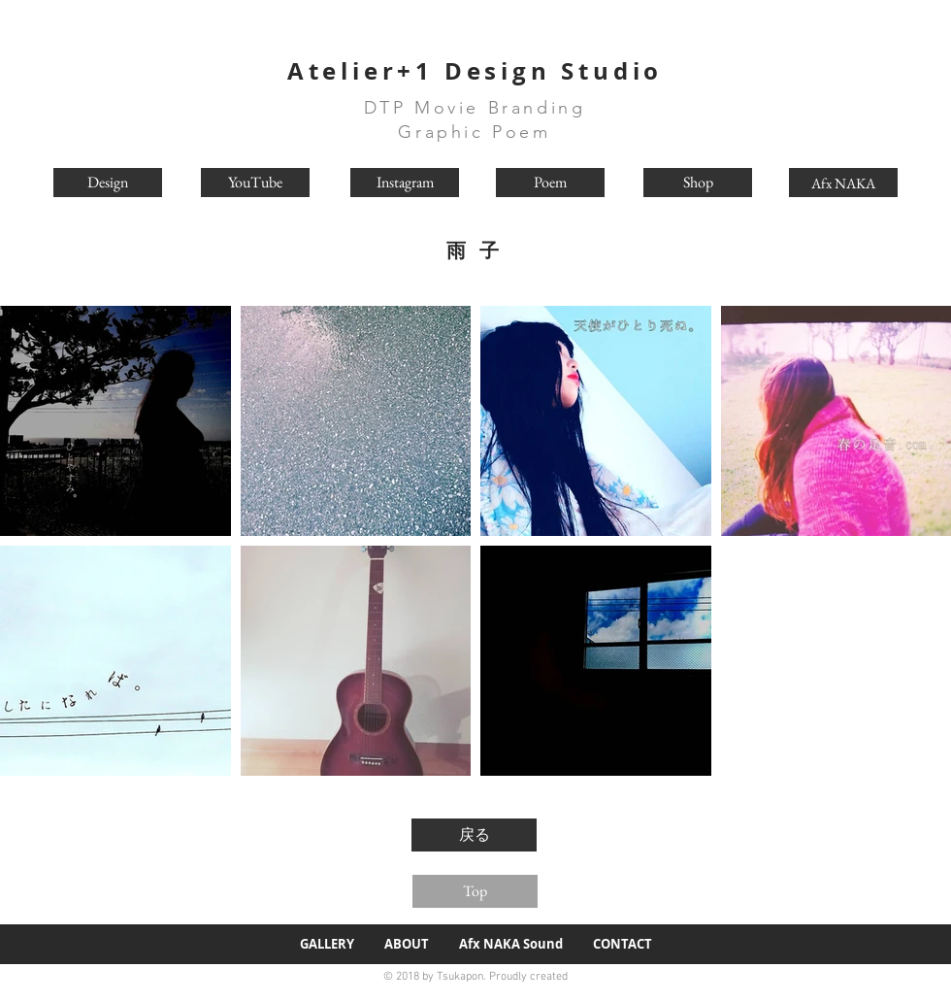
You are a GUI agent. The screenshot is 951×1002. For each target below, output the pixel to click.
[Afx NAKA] (843, 182)
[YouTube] (255, 182)
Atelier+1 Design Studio (475, 70)
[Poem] (550, 182)
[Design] (107, 182)
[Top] (475, 891)
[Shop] (697, 182)
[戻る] (474, 835)
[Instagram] (404, 182)
